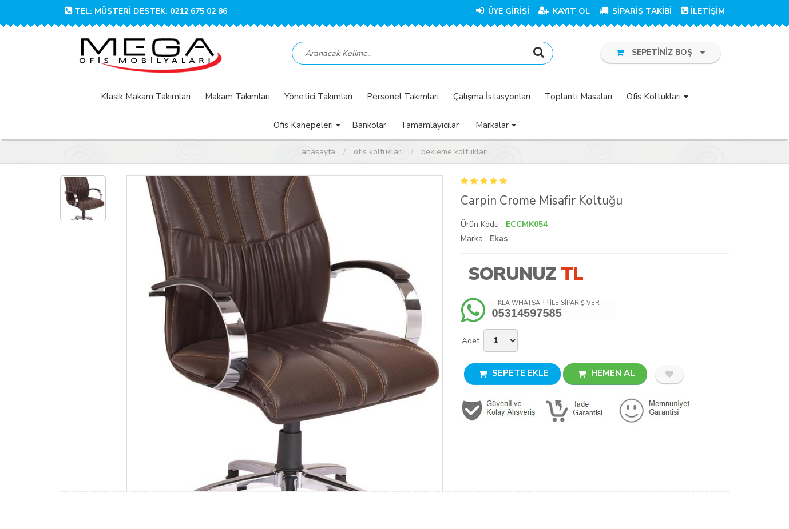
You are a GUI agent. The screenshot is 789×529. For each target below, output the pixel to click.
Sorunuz (512, 274)
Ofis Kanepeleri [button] (303, 125)
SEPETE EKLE (514, 373)
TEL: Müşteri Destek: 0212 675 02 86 (146, 11)
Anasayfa (318, 151)
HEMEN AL (606, 373)
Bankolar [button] (369, 125)
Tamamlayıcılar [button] (430, 125)
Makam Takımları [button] (237, 96)
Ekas (499, 238)
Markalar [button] (492, 125)
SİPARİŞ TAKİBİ (635, 11)
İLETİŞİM (703, 11)
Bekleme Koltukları (454, 151)
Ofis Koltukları (378, 151)
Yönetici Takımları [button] (318, 96)
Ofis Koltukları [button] (654, 96)
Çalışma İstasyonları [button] (491, 96)
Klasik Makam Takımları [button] (146, 96)
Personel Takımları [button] (403, 96)
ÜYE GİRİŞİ (502, 11)
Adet (470, 340)
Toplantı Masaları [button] (578, 96)
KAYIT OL (564, 11)
